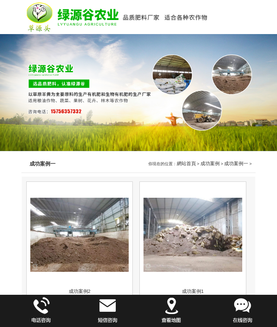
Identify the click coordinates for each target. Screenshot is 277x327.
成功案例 (210, 163)
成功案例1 (193, 291)
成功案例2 (80, 291)
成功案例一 (236, 163)
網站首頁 (186, 163)
